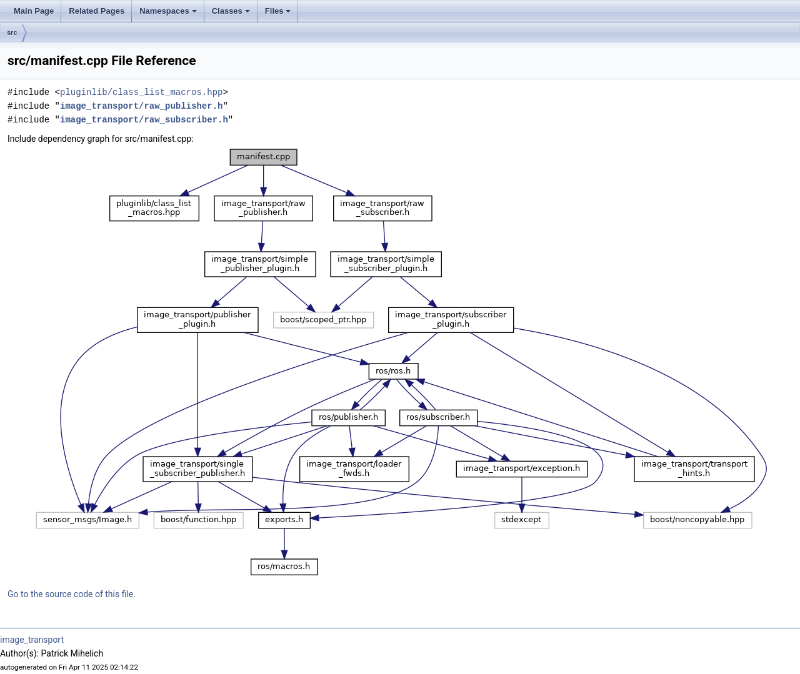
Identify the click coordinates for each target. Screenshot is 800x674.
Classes (231, 11)
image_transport (32, 640)
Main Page (34, 11)
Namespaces (168, 11)
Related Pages (96, 11)
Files (278, 11)
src (12, 32)
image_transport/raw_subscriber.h (144, 120)
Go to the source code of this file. (72, 594)
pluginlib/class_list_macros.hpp (141, 92)
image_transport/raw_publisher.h (141, 106)
